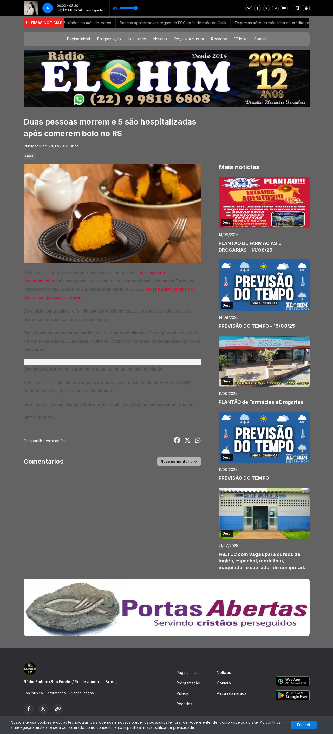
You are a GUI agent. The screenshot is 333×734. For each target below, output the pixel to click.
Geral (30, 156)
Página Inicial (78, 39)
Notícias (160, 39)
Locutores (137, 39)
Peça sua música (189, 39)
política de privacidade (174, 727)
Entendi (303, 725)
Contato (261, 39)
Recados (219, 39)
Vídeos (240, 39)
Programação (109, 39)
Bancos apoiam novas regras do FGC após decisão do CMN (178, 23)
